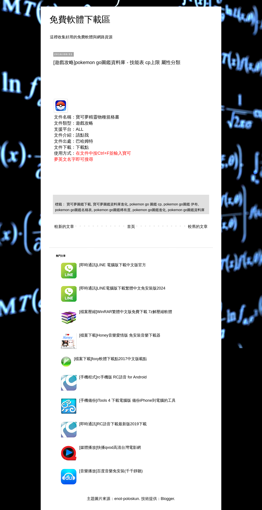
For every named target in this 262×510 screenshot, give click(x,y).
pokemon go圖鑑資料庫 (186, 210)
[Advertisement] (132, 81)
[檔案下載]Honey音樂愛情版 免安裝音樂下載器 (119, 335)
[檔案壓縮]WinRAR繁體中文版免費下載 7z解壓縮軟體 (125, 312)
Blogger (167, 498)
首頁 (131, 226)
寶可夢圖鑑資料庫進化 (110, 204)
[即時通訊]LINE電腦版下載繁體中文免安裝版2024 (122, 288)
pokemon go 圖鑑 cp (146, 204)
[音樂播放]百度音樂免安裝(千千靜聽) (111, 471)
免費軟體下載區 (79, 19)
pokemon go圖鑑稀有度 (112, 210)
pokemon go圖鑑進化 (149, 210)
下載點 (82, 147)
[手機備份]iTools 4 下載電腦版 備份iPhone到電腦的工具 (127, 400)
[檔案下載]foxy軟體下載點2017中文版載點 (110, 359)
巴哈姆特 (84, 141)
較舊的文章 (198, 226)
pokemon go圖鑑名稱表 (73, 210)
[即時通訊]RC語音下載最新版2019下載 (113, 424)
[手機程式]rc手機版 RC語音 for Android (113, 377)
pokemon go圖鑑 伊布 (181, 204)
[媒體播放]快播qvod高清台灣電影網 (110, 447)
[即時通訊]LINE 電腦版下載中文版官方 (112, 265)
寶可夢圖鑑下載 (79, 204)
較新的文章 (64, 226)
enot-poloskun (126, 498)
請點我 (82, 135)
